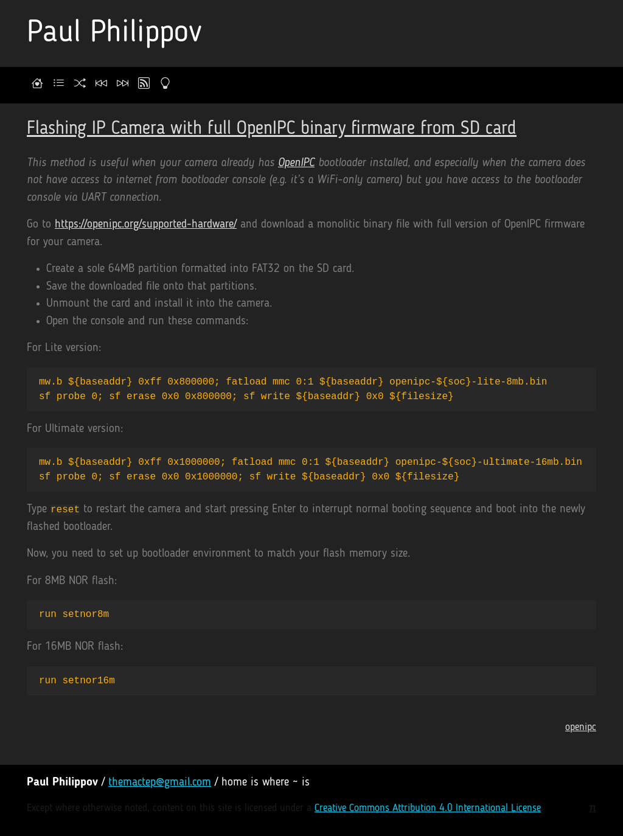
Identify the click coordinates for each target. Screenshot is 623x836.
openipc (580, 727)
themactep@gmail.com (159, 783)
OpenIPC (296, 163)
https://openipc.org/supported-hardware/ (146, 225)
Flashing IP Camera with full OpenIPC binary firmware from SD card (272, 129)
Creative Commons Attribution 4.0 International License (428, 808)
